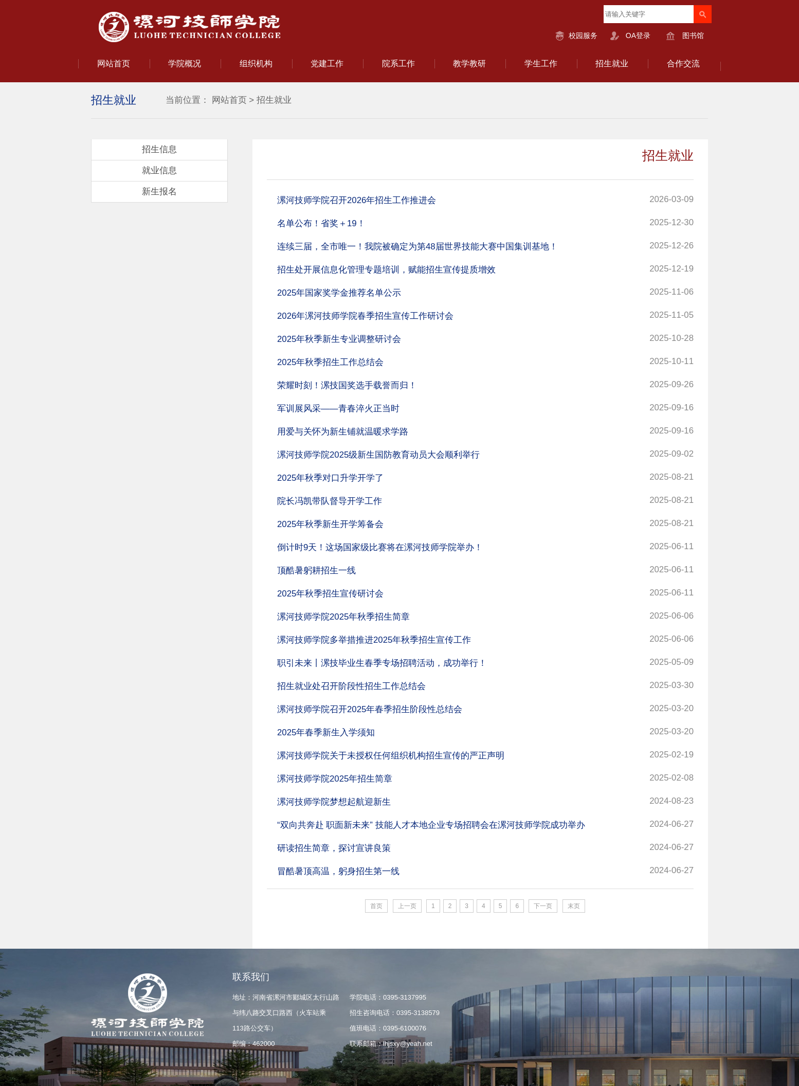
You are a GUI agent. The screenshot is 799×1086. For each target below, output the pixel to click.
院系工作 (398, 63)
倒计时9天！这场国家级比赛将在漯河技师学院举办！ (380, 547)
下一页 (543, 906)
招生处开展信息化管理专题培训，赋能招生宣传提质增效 (386, 270)
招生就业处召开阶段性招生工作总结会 (351, 686)
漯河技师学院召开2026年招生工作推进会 (356, 200)
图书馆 (693, 35)
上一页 (407, 906)
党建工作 (327, 63)
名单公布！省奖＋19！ (321, 223)
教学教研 (469, 63)
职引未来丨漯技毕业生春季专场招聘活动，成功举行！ (382, 663)
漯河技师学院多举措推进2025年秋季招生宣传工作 (374, 640)
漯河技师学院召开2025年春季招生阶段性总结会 (369, 709)
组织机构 (256, 63)
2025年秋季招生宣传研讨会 (330, 594)
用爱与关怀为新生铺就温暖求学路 (342, 432)
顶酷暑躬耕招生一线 (316, 570)
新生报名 (159, 191)
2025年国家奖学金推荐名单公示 (339, 293)
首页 (376, 906)
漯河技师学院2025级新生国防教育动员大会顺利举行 (378, 455)
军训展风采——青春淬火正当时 (338, 408)
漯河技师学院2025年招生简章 (334, 779)
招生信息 (159, 149)
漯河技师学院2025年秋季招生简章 (343, 617)
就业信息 (159, 170)
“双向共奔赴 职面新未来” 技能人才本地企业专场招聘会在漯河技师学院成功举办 (431, 825)
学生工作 (540, 63)
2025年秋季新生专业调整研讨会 (339, 339)
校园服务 (583, 35)
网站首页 (113, 63)
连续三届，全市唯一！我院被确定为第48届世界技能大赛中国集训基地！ (417, 246)
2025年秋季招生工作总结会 (330, 362)
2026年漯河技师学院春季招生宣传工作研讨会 (365, 316)
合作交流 (683, 63)
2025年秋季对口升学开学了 (330, 478)
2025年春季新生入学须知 (326, 732)
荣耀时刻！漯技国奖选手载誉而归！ (347, 385)
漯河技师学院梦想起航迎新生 (334, 802)
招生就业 (611, 63)
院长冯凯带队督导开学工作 (329, 501)
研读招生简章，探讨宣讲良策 (334, 848)
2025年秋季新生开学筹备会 (330, 524)
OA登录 (638, 35)
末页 (574, 906)
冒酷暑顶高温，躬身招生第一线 (338, 871)
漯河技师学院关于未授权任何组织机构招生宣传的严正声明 (390, 756)
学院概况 (184, 63)
